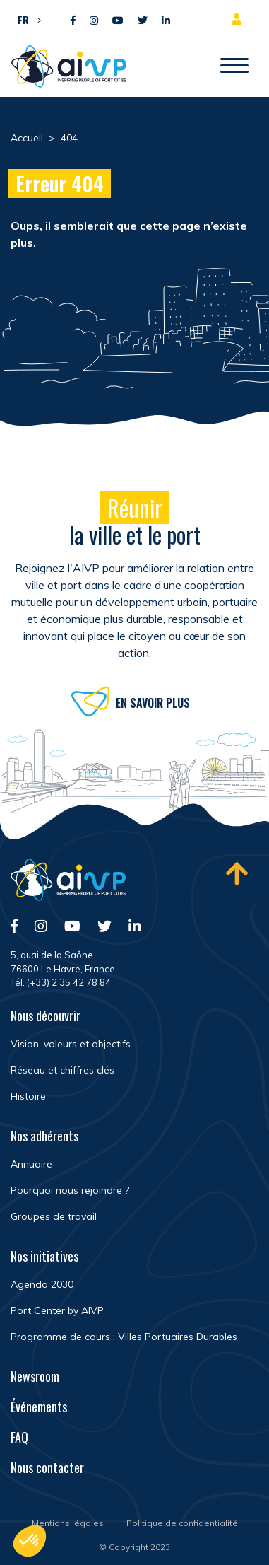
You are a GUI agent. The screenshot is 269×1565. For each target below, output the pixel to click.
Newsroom (35, 1376)
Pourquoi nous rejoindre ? (70, 1190)
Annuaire (31, 1164)
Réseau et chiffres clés (62, 1070)
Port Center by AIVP (57, 1310)
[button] (26, 19)
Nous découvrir (45, 1015)
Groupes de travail (54, 1216)
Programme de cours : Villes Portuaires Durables (124, 1336)
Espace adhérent (239, 19)
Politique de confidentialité (182, 1523)
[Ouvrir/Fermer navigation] (234, 66)
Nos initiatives (44, 1256)
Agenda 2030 (42, 1284)
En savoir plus (153, 706)
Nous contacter (47, 1467)
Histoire (28, 1096)
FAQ (19, 1437)
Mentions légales (68, 1523)
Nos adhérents (44, 1136)
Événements (39, 1406)
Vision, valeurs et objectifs (71, 1043)
